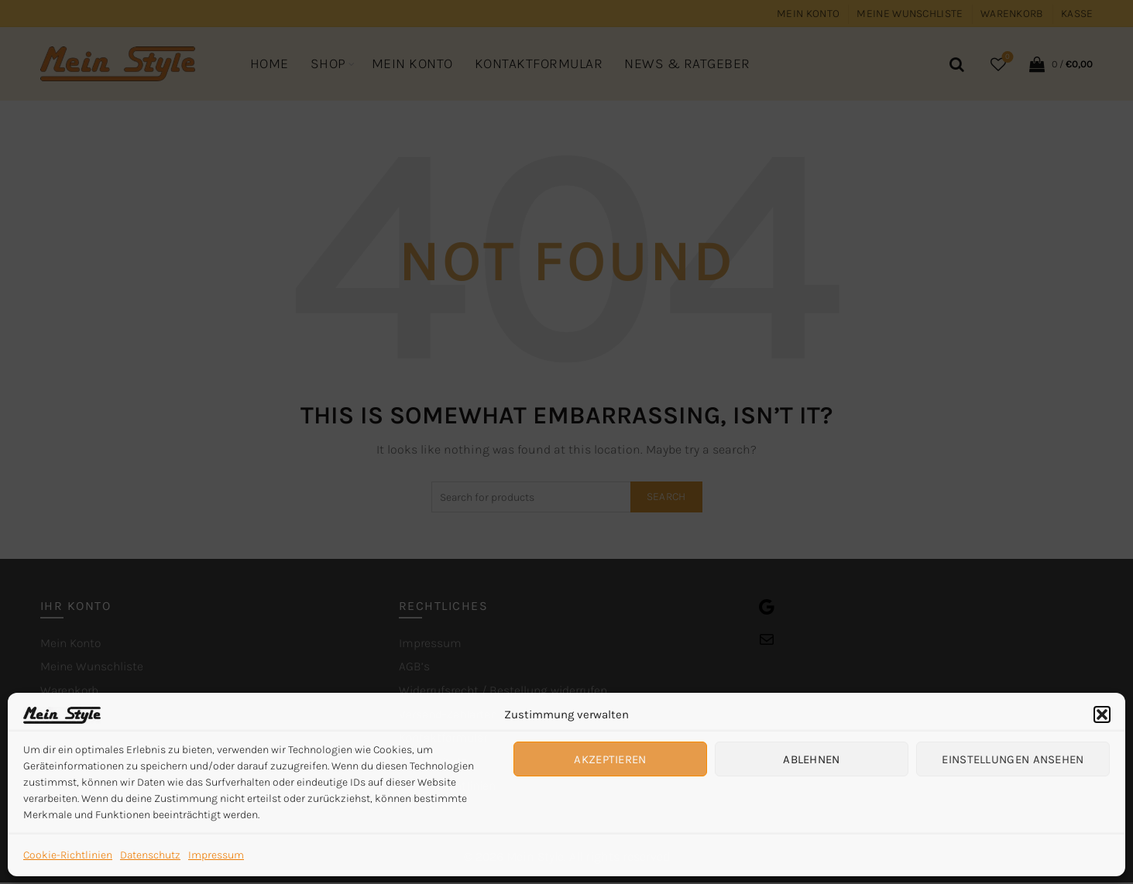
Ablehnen (811, 759)
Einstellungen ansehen (1012, 759)
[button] (1102, 714)
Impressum (216, 855)
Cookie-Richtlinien (67, 855)
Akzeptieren (610, 759)
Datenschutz (150, 855)
